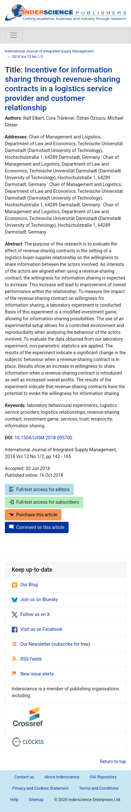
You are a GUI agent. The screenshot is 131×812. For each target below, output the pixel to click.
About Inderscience (61, 776)
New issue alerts (33, 673)
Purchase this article (33, 514)
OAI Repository (103, 776)
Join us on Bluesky (35, 599)
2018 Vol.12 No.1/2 (27, 57)
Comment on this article (36, 527)
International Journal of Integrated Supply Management (49, 51)
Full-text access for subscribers (44, 502)
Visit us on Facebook (37, 629)
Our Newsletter (31, 644)
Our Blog (25, 584)
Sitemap (36, 799)
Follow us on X (31, 614)
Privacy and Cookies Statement (40, 788)
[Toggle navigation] (13, 35)
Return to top (113, 761)
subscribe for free (71, 644)
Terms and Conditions (99, 788)
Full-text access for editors (39, 489)
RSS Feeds (27, 659)
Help (14, 799)
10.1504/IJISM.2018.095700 (43, 437)
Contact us (24, 776)
